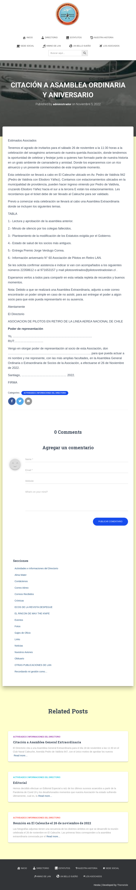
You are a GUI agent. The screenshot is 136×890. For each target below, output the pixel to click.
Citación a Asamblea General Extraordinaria (47, 742)
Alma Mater (21, 574)
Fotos (18, 626)
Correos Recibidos (24, 594)
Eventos (19, 619)
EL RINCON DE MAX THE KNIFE (32, 613)
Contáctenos (21, 581)
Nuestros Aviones (24, 652)
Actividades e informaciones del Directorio (45, 393)
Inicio (28, 37)
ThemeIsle (122, 885)
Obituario (19, 658)
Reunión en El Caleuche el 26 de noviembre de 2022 (52, 823)
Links (17, 639)
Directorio (49, 37)
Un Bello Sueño (80, 46)
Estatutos (74, 37)
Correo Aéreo (22, 587)
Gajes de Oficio (23, 632)
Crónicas (19, 600)
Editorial (20, 783)
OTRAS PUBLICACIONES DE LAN (33, 665)
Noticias (19, 645)
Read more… (21, 755)
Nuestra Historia (101, 37)
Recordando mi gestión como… (31, 671)
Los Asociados (109, 46)
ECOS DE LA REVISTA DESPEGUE (34, 607)
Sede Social (25, 46)
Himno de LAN (51, 46)
